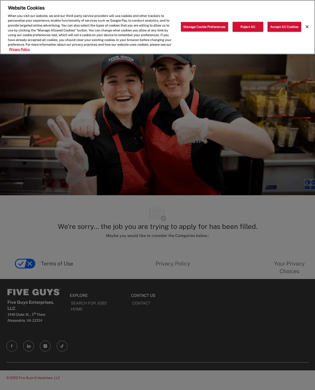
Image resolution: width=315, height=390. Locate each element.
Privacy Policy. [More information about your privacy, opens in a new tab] (19, 49)
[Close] (307, 26)
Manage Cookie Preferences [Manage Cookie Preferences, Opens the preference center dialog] (204, 26)
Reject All (247, 26)
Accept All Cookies (284, 26)
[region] (157, 27)
